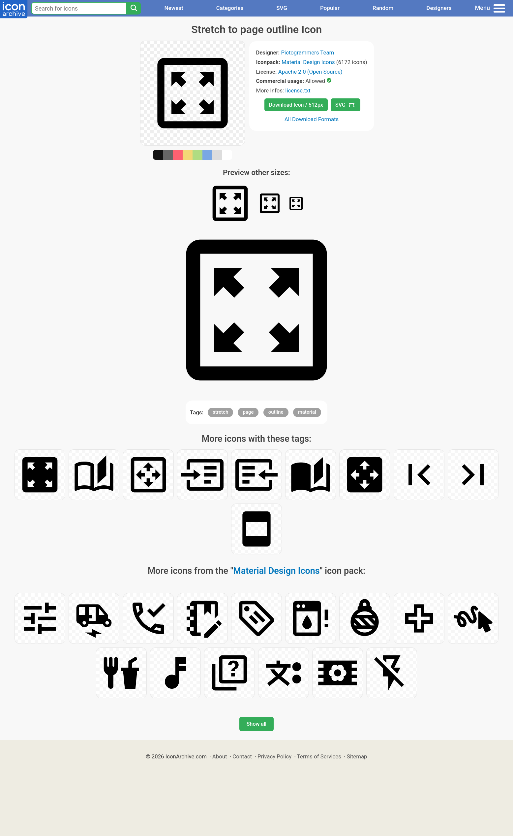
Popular (330, 8)
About (219, 756)
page (248, 412)
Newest (173, 8)
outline (276, 412)
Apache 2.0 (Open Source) (310, 71)
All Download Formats (312, 119)
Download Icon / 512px (296, 105)
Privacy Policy (274, 756)
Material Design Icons (308, 62)
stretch (220, 412)
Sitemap (357, 756)
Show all (256, 724)
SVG (281, 8)
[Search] (133, 8)
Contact (242, 756)
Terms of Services (319, 756)
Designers (438, 8)
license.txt (297, 90)
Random (383, 8)
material (307, 412)
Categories (230, 8)
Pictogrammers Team (307, 52)
